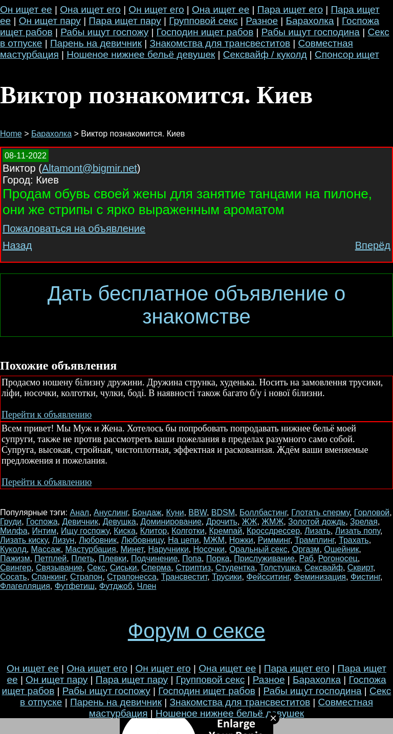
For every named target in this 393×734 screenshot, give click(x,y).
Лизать (317, 530)
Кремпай (226, 530)
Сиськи (123, 567)
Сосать (13, 576)
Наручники (168, 549)
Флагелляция (25, 586)
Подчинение (154, 558)
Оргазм (305, 549)
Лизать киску (24, 540)
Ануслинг (110, 512)
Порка (218, 558)
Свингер (15, 567)
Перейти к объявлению (47, 414)
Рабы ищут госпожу (104, 32)
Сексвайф (323, 567)
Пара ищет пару (125, 20)
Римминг (274, 540)
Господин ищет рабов (205, 32)
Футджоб (116, 586)
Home (11, 133)
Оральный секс (258, 549)
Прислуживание (264, 558)
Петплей (50, 558)
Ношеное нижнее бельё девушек (141, 54)
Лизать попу (357, 530)
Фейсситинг (267, 576)
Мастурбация (91, 549)
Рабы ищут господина (310, 32)
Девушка (119, 521)
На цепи (183, 540)
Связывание (59, 567)
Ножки (241, 540)
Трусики (227, 576)
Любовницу (142, 540)
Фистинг (365, 576)
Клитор (153, 530)
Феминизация (320, 576)
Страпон (86, 576)
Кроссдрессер (273, 530)
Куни (175, 512)
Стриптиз (193, 567)
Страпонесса (132, 576)
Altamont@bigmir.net (89, 168)
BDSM (223, 512)
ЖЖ (249, 521)
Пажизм (15, 558)
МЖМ (213, 540)
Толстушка (279, 567)
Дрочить (221, 521)
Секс (96, 567)
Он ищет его (156, 9)
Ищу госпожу (85, 530)
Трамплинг (314, 540)
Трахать (354, 540)
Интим (44, 530)
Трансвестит (184, 576)
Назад (17, 245)
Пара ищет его (290, 9)
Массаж (46, 549)
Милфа (14, 530)
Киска (125, 530)
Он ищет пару (50, 20)
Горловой (371, 512)
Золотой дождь (316, 521)
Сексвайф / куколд (265, 54)
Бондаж (146, 512)
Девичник (80, 521)
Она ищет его (90, 9)
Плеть (82, 558)
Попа (192, 558)
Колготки (188, 530)
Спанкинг (49, 576)
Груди (10, 521)
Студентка (235, 567)
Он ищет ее (26, 9)
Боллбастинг (263, 512)
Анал (79, 512)
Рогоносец (338, 558)
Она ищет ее (220, 9)
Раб (306, 558)
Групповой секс (203, 20)
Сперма (156, 567)
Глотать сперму (320, 512)
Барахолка (310, 20)
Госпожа (41, 521)
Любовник (98, 540)
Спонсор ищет (347, 54)
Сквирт (360, 567)
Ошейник (341, 549)
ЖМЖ (272, 521)
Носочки (209, 549)
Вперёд (372, 245)
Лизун (63, 540)
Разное (262, 20)
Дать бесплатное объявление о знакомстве (196, 305)
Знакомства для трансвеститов (219, 43)
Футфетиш (75, 586)
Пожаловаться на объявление (74, 228)
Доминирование (171, 521)
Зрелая (364, 521)
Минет (132, 549)
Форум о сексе (196, 631)
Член (147, 586)
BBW (197, 512)
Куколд (13, 549)
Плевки (112, 558)
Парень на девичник (96, 43)
